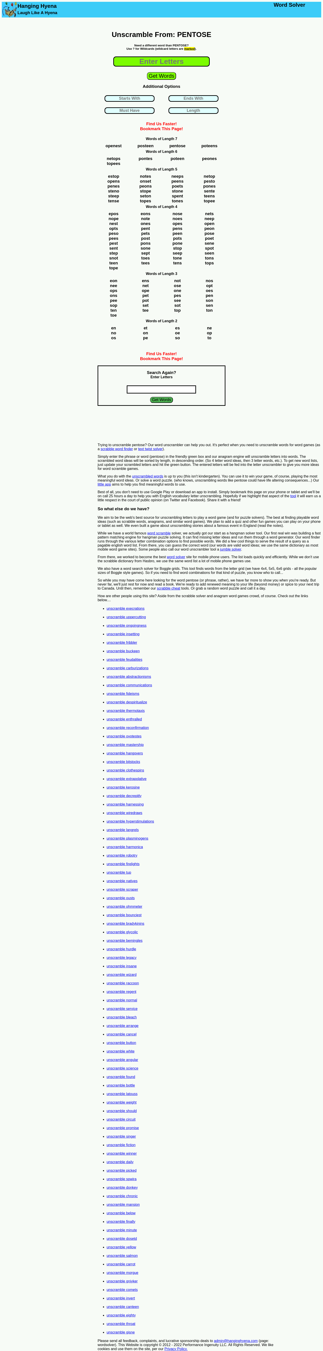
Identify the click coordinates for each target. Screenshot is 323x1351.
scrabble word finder (117, 449)
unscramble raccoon (123, 983)
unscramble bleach (122, 1017)
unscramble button (121, 1043)
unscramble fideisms (123, 694)
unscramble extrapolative (126, 779)
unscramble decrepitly (124, 796)
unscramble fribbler (122, 642)
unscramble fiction (121, 1145)
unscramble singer (121, 1136)
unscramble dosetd (122, 1239)
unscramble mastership (125, 745)
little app (104, 484)
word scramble (159, 533)
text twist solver (150, 449)
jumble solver (230, 549)
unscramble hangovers (125, 753)
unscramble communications (129, 685)
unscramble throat (121, 1324)
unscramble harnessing (125, 804)
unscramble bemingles (124, 940)
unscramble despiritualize (127, 702)
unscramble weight (121, 1102)
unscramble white (121, 1051)
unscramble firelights (123, 864)
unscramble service (122, 1009)
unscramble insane (122, 966)
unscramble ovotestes (124, 736)
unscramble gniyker (122, 1281)
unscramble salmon (122, 1256)
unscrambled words (147, 476)
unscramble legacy (121, 958)
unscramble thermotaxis (126, 711)
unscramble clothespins (125, 770)
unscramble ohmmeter (124, 906)
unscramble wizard (121, 975)
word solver (176, 557)
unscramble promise (123, 1128)
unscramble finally (121, 1221)
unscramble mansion (123, 1204)
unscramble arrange (122, 1026)
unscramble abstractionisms (129, 677)
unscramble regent (121, 992)
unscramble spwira (121, 1179)
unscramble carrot (121, 1264)
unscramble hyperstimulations (130, 821)
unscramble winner (122, 1153)
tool (293, 496)
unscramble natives (122, 881)
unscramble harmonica (125, 847)
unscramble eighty (121, 1315)
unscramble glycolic (122, 932)
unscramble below (121, 1213)
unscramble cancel (121, 1034)
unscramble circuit (121, 1119)
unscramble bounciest (124, 915)
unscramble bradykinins (125, 923)
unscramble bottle (121, 1085)
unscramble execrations (125, 608)
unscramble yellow (121, 1247)
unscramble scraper (122, 889)
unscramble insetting (123, 634)
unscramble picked (121, 1170)
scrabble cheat (168, 588)
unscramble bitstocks (123, 762)
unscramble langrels (123, 830)
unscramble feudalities (124, 659)
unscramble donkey (122, 1187)
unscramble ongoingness (126, 625)
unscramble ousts (121, 898)
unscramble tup (119, 872)
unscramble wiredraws (124, 813)
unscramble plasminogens (127, 838)
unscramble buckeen (123, 651)
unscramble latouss (122, 1094)
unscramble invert (121, 1298)
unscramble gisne (121, 1332)
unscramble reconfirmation (128, 728)
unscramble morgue (122, 1273)
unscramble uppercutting (126, 617)
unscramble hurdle (121, 949)
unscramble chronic (122, 1196)
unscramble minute (122, 1230)
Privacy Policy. (176, 1349)
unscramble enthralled (124, 719)
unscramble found (121, 1077)
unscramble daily (120, 1162)
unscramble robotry (122, 855)
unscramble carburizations (127, 668)
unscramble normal (122, 1000)
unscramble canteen (123, 1307)
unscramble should (122, 1111)
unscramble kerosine (123, 787)
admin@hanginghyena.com (236, 1341)
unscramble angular (122, 1060)
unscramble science (122, 1068)
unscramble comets (122, 1290)
